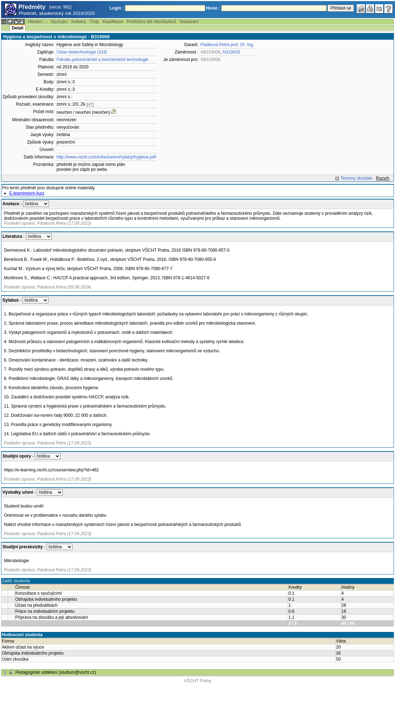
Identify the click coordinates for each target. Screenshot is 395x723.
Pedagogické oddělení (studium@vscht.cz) (55, 672)
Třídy (94, 21)
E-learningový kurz (26, 193)
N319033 (231, 52)
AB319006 (210, 52)
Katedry (78, 21)
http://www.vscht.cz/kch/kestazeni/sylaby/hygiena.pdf (106, 157)
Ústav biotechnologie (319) (82, 52)
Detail (17, 28)
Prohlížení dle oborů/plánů (151, 21)
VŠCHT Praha (197, 680)
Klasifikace (113, 21)
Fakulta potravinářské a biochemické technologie (102, 59)
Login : (117, 8)
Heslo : (213, 8)
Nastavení (189, 21)
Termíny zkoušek (356, 178)
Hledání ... (37, 21)
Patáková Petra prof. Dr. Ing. (227, 44)
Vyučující (59, 21)
